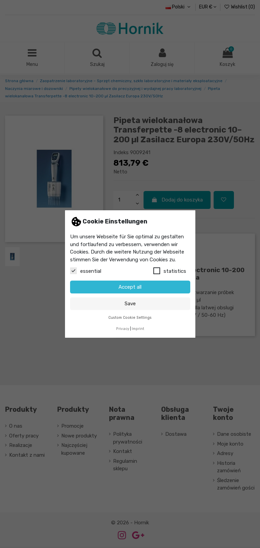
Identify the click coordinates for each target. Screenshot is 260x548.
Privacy (122, 329)
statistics (169, 270)
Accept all (130, 287)
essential (85, 270)
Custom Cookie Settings (130, 317)
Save (130, 304)
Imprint (138, 329)
